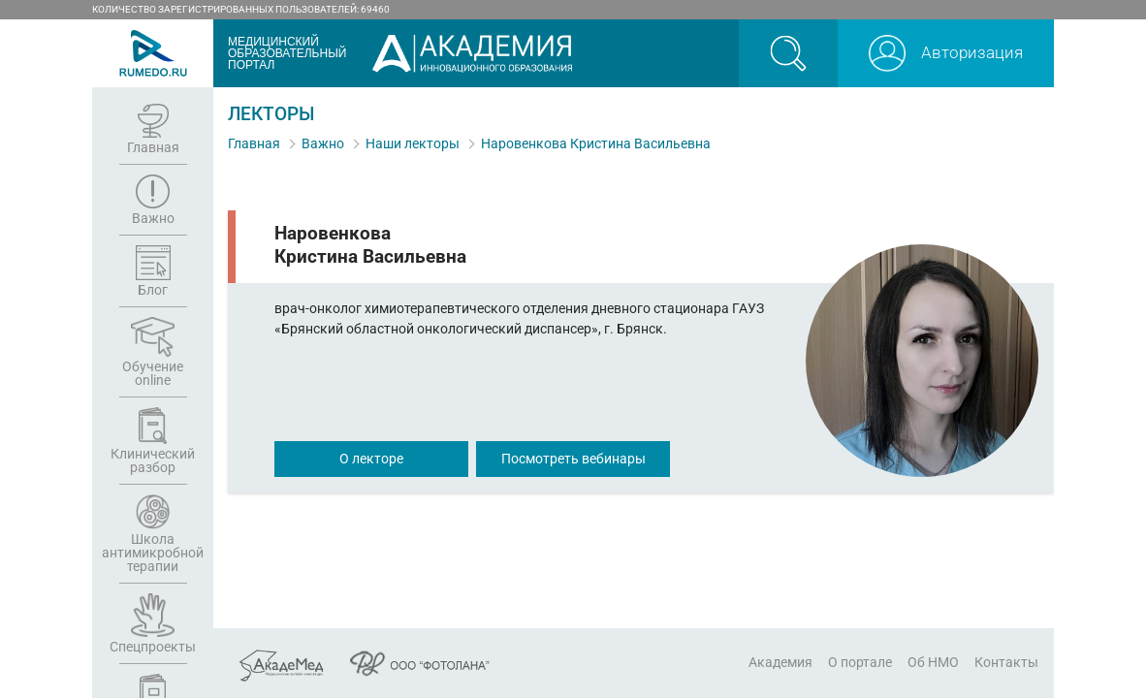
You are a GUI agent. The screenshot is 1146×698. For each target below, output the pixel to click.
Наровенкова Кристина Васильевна (596, 143)
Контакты (1006, 662)
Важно (323, 143)
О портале (860, 662)
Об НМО (933, 662)
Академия (780, 662)
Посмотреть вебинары (573, 458)
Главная (254, 143)
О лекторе (371, 458)
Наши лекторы (413, 143)
